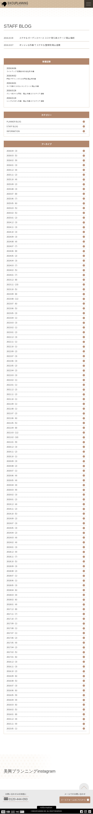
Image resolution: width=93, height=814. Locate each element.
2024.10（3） (12, 232)
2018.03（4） (12, 594)
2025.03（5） (12, 208)
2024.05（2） (12, 255)
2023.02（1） (12, 327)
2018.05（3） (12, 585)
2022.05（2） (12, 365)
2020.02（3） (12, 494)
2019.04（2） (12, 532)
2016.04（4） (12, 699)
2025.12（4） (12, 170)
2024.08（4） (12, 241)
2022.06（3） (12, 361)
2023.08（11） (13, 298)
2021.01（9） (12, 442)
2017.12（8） (12, 609)
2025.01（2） (12, 217)
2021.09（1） (12, 403)
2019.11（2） (12, 508)
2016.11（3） (12, 666)
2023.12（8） (12, 279)
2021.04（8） (12, 427)
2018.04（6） (12, 590)
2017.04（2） (12, 647)
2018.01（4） (12, 604)
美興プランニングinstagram (29, 771)
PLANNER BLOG (14, 121)
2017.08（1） (12, 628)
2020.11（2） (12, 451)
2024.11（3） (12, 227)
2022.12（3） (12, 337)
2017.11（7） (12, 614)
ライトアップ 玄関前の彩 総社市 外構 (20, 71)
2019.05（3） (12, 528)
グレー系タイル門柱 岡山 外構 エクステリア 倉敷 (25, 93)
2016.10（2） (12, 671)
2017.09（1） (12, 623)
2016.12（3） (12, 661)
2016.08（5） (12, 680)
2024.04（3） (12, 260)
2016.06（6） (12, 690)
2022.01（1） (12, 384)
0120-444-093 (18, 799)
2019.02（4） (12, 542)
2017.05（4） (12, 642)
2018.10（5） (12, 561)
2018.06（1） (12, 580)
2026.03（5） (12, 155)
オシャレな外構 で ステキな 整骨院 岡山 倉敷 (39, 44)
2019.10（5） (12, 513)
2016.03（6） (12, 704)
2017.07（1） (12, 633)
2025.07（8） (12, 193)
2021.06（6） (12, 418)
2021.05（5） (12, 423)
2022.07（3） (12, 356)
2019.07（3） (12, 523)
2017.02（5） (12, 652)
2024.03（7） (12, 265)
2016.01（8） (12, 714)
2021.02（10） (13, 437)
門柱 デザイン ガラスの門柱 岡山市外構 (21, 79)
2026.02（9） (12, 160)
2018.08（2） (12, 571)
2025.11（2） (12, 174)
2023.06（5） (12, 308)
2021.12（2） (12, 389)
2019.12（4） (12, 504)
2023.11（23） (13, 284)
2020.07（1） (12, 470)
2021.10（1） (12, 399)
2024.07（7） (12, 246)
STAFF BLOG (12, 126)
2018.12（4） (12, 551)
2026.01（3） (12, 165)
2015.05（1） (12, 728)
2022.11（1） (12, 341)
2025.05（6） (12, 203)
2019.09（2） (12, 518)
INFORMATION (13, 131)
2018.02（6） (12, 599)
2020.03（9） (12, 489)
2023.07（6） (12, 303)
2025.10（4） (12, 179)
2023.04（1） (12, 317)
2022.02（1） (12, 380)
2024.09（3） (12, 236)
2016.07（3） (12, 685)
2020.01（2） (12, 499)
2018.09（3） (12, 566)
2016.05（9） (12, 695)
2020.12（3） (12, 446)
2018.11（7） (12, 556)
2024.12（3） (12, 222)
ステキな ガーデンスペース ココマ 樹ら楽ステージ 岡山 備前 (47, 37)
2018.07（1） (12, 575)
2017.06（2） (12, 637)
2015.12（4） (12, 719)
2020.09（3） (12, 461)
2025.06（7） (12, 198)
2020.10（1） (12, 456)
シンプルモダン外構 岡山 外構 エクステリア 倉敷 (25, 101)
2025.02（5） (12, 212)
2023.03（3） (12, 322)
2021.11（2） (12, 394)
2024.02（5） (12, 270)
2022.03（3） (12, 375)
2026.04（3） (12, 150)
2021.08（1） (12, 408)
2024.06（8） (12, 251)
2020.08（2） (12, 465)
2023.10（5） (12, 289)
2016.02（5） (12, 709)
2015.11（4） (12, 723)
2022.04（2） (12, 370)
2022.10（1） (12, 346)
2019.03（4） (12, 537)
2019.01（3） (12, 547)
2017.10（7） (12, 618)
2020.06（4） (12, 475)
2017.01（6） (12, 657)
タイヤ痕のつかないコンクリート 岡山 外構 (23, 86)
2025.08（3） (12, 189)
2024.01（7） (12, 274)
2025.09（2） (12, 184)
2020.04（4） (12, 485)
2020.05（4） (12, 480)
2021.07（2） (12, 413)
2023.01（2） (12, 332)
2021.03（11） (13, 432)
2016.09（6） (12, 676)
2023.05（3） (12, 313)
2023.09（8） (12, 294)
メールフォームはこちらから (73, 799)
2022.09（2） (12, 351)
